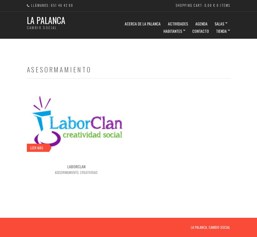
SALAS (219, 24)
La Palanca (46, 20)
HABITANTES (172, 31)
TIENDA (221, 31)
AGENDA (201, 24)
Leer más (36, 147)
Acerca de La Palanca (143, 24)
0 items (223, 5)
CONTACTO (200, 31)
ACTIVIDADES (178, 24)
